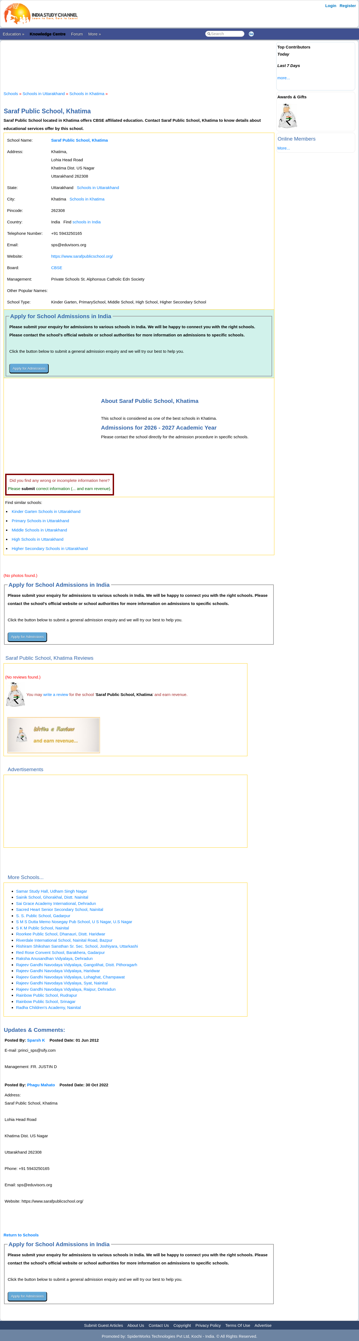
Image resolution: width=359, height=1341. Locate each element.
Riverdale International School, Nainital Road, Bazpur (64, 940)
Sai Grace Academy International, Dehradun (56, 903)
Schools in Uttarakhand (44, 93)
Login (330, 5)
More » (94, 34)
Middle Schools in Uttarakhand (39, 530)
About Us (135, 1325)
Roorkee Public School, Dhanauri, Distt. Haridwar (60, 934)
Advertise (263, 1325)
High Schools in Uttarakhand (37, 539)
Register (348, 5)
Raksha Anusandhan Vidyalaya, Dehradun (54, 958)
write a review (55, 694)
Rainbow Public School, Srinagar (45, 1001)
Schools (11, 93)
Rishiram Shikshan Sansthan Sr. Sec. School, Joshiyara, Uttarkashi (77, 946)
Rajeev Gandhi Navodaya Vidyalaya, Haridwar (58, 970)
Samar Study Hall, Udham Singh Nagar (51, 891)
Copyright (182, 1325)
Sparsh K (36, 1040)
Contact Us (159, 1325)
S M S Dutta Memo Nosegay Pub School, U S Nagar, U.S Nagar (74, 921)
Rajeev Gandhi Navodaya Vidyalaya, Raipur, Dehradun (66, 989)
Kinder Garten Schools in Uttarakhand (46, 511)
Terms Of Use (237, 1325)
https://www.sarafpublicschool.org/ (82, 256)
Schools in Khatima (86, 93)
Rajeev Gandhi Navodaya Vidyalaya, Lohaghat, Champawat (70, 977)
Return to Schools (21, 1235)
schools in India (86, 222)
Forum (77, 34)
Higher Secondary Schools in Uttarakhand (50, 548)
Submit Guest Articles (103, 1325)
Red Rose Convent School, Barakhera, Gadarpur (60, 952)
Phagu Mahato (41, 1084)
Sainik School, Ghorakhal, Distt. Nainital (52, 897)
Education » (13, 34)
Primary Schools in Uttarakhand (40, 520)
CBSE (56, 267)
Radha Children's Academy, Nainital (48, 1007)
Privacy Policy (208, 1325)
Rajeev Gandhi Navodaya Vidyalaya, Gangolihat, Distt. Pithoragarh (76, 964)
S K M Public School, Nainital (42, 928)
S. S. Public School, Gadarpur (43, 915)
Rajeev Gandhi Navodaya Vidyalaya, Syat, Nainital (62, 983)
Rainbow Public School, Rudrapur (46, 995)
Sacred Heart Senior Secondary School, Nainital (59, 909)
